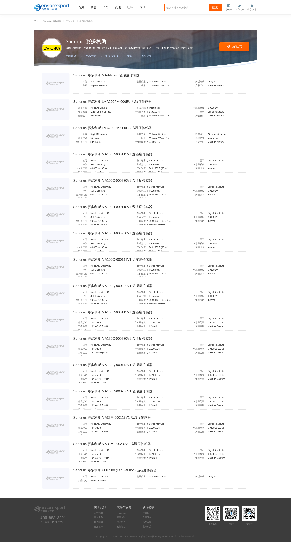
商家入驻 (121, 517)
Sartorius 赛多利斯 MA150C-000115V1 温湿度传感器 (112, 312)
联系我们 (98, 522)
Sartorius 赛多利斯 (52, 21)
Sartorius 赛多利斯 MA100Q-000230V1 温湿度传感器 (112, 286)
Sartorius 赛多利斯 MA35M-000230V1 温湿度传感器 (112, 444)
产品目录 (70, 21)
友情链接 (121, 526)
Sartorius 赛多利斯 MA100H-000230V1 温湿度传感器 (112, 233)
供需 (93, 7)
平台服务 (98, 517)
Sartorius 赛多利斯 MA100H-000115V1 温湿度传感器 (112, 207)
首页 (81, 7)
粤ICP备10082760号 (185, 536)
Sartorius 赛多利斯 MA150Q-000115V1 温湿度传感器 (112, 365)
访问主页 (234, 46)
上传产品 (147, 526)
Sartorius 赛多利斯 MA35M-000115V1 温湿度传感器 (112, 417)
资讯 (142, 7)
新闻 (129, 56)
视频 (118, 7)
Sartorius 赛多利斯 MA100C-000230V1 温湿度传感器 (112, 180)
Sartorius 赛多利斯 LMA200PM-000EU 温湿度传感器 (112, 101)
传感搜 (146, 512)
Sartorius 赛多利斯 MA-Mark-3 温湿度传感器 (106, 75)
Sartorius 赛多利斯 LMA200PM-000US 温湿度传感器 (112, 128)
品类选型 (147, 522)
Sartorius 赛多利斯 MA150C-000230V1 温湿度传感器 (112, 338)
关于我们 (98, 512)
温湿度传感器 (86, 21)
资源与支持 (111, 56)
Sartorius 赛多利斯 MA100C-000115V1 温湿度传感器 (112, 154)
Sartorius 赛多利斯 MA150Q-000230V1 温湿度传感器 (112, 391)
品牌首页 (71, 56)
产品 (106, 7)
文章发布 (147, 517)
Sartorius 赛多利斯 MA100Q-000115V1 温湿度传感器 (112, 259)
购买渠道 (146, 56)
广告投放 (121, 512)
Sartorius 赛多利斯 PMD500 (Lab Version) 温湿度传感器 (115, 470)
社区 (130, 7)
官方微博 (98, 526)
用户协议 (121, 522)
